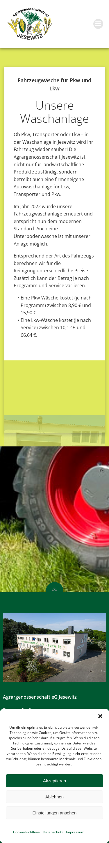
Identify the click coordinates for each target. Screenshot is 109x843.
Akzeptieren (54, 780)
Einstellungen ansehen (55, 812)
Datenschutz (53, 832)
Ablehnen (54, 796)
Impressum (75, 832)
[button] (100, 716)
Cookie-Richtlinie (26, 832)
